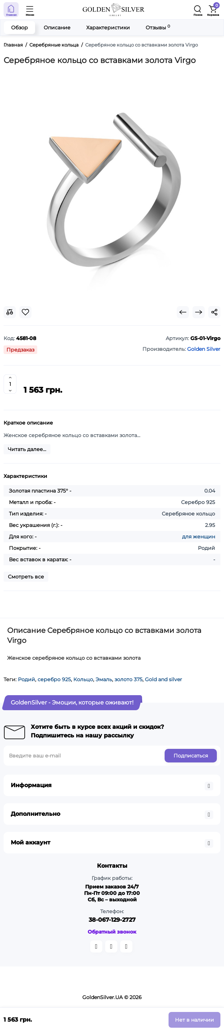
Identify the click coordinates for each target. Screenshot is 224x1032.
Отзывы (158, 27)
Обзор (19, 27)
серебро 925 (54, 679)
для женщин (198, 536)
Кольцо (83, 679)
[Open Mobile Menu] (30, 9)
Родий (26, 679)
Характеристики (108, 27)
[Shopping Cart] (212, 9)
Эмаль (104, 679)
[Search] (197, 9)
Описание (57, 27)
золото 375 (128, 679)
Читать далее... (27, 449)
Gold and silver (163, 679)
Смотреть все (26, 576)
